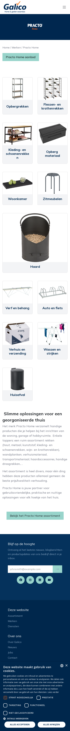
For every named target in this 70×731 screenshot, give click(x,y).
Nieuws (12, 647)
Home (6, 47)
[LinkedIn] (40, 580)
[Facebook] (21, 580)
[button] (57, 569)
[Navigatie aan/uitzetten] (64, 7)
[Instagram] (30, 580)
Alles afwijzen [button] (51, 724)
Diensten (13, 626)
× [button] (66, 665)
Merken (16, 47)
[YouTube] (49, 580)
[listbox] (61, 665)
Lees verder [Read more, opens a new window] (53, 692)
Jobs (10, 652)
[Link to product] (17, 88)
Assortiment (15, 615)
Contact (12, 657)
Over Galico (15, 642)
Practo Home (31, 47)
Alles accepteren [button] (20, 724)
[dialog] (35, 696)
